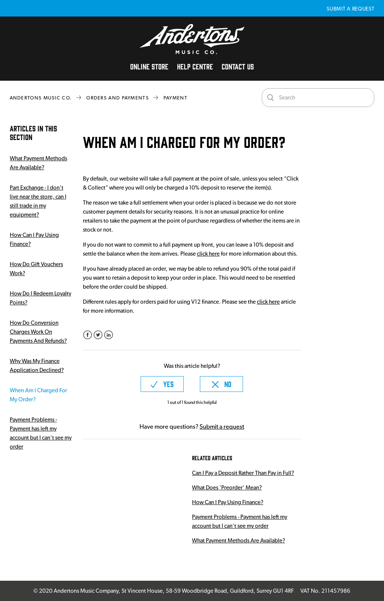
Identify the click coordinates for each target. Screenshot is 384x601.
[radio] (162, 384)
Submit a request (350, 9)
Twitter (98, 335)
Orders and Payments (117, 98)
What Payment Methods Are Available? (38, 163)
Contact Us (238, 66)
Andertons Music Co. (41, 98)
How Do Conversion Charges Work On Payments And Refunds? (38, 331)
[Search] (318, 97)
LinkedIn (108, 335)
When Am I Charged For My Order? (38, 395)
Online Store (149, 66)
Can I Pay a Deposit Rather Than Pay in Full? (243, 473)
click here (208, 253)
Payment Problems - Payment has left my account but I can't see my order (41, 433)
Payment (176, 98)
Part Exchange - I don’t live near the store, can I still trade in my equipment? (38, 201)
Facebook (87, 335)
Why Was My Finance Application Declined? (37, 366)
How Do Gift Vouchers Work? (36, 269)
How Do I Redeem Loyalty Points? (40, 298)
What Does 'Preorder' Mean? (227, 487)
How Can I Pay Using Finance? (34, 239)
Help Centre (195, 66)
